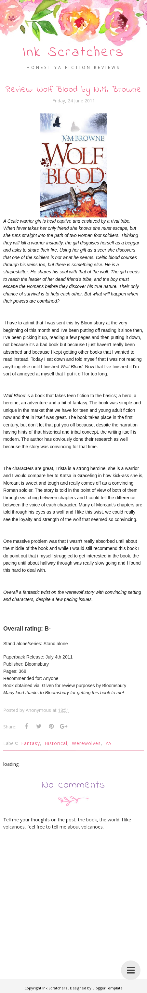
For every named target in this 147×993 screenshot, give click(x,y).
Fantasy (30, 743)
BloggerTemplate (107, 988)
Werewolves (86, 743)
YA (108, 743)
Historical (56, 743)
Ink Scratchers (73, 52)
